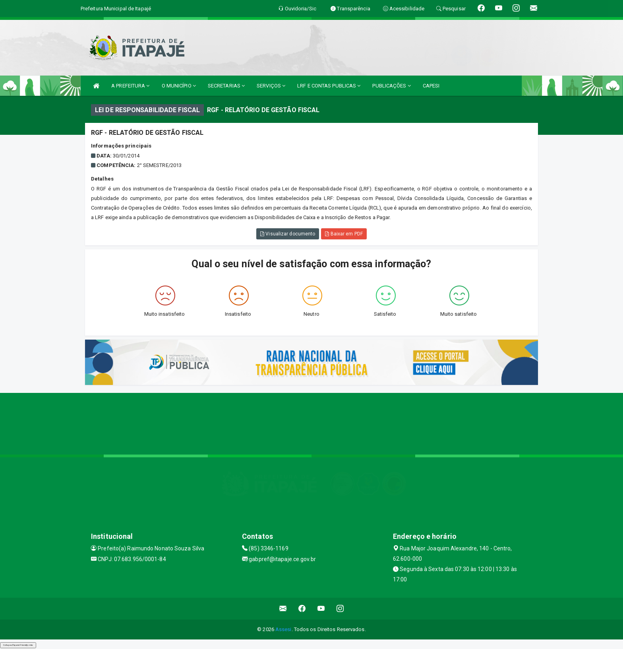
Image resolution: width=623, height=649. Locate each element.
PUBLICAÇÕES (391, 86)
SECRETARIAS (226, 86)
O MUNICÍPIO (179, 86)
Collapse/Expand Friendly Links (18, 645)
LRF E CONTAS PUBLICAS (328, 86)
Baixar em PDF (344, 234)
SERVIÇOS (271, 86)
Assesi (283, 629)
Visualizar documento (287, 234)
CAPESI (431, 86)
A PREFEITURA (130, 86)
